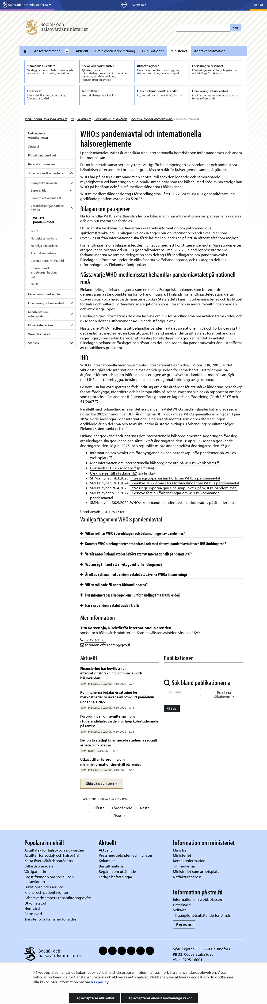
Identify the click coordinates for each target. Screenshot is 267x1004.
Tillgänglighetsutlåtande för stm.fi (201, 915)
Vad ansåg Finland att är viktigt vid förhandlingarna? (121, 564)
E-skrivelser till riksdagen (113, 467)
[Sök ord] (182, 692)
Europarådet (39, 190)
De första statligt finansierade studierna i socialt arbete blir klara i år (118, 742)
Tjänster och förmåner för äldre (50, 919)
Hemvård (32, 908)
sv (72, 119)
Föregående (122, 807)
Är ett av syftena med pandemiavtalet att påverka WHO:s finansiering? (133, 574)
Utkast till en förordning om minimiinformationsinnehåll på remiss (110, 761)
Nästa (144, 807)
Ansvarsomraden (47, 51)
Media (258, 5)
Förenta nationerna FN (46, 198)
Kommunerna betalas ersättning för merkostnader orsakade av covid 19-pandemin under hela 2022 (117, 697)
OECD (34, 284)
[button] (101, 784)
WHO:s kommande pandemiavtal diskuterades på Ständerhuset (183, 502)
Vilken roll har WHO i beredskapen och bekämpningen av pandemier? (132, 533)
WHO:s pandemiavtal (43, 220)
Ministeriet (179, 51)
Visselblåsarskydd (39, 334)
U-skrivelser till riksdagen (113, 473)
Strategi (33, 146)
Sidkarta (180, 909)
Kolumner (107, 860)
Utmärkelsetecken (40, 325)
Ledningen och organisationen (38, 135)
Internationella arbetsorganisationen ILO (45, 272)
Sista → (119, 815)
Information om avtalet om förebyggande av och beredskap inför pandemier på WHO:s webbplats (163, 455)
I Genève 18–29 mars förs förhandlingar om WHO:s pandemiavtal (184, 482)
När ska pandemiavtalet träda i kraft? (109, 605)
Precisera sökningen (224, 694)
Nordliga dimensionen (45, 245)
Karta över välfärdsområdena (48, 860)
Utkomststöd (35, 903)
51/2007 (89, 401)
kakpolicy (100, 981)
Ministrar (180, 850)
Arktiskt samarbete (44, 253)
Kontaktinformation (209, 51)
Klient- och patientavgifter (46, 892)
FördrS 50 (221, 396)
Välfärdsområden (38, 865)
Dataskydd (182, 904)
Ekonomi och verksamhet (45, 294)
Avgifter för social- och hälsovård (51, 855)
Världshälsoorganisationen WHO (152, 119)
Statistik (33, 343)
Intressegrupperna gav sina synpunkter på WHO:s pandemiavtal (184, 487)
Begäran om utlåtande (117, 871)
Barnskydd (33, 913)
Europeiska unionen (44, 183)
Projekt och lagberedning (115, 51)
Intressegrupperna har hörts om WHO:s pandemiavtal (175, 477)
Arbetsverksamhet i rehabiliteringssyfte (58, 897)
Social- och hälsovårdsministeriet (46, 119)
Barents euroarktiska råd (47, 261)
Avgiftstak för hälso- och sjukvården (54, 850)
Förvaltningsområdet (42, 155)
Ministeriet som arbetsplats (38, 314)
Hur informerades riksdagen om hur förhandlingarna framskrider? (130, 595)
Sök (235, 28)
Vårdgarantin (35, 871)
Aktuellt (82, 51)
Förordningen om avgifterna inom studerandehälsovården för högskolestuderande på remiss (119, 721)
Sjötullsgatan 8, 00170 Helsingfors (201, 948)
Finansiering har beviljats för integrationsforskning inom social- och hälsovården (111, 673)
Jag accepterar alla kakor (94, 998)
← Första (97, 807)
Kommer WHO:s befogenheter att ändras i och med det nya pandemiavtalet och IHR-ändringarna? (153, 543)
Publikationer (153, 51)
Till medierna (184, 865)
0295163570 (95, 639)
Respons (184, 924)
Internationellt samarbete (110, 119)
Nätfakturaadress (187, 876)
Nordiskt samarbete (44, 238)
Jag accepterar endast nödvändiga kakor (159, 998)
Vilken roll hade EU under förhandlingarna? (114, 584)
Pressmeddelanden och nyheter (126, 855)
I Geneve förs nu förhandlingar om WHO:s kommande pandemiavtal (155, 495)
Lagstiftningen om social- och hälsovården (49, 879)
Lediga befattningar (115, 876)
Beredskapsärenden (41, 164)
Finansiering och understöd (46, 303)
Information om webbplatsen (197, 899)
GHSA (34, 231)
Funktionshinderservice (43, 886)
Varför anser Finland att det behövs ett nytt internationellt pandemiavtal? (136, 554)
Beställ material (112, 865)
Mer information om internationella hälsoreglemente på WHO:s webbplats (154, 462)
